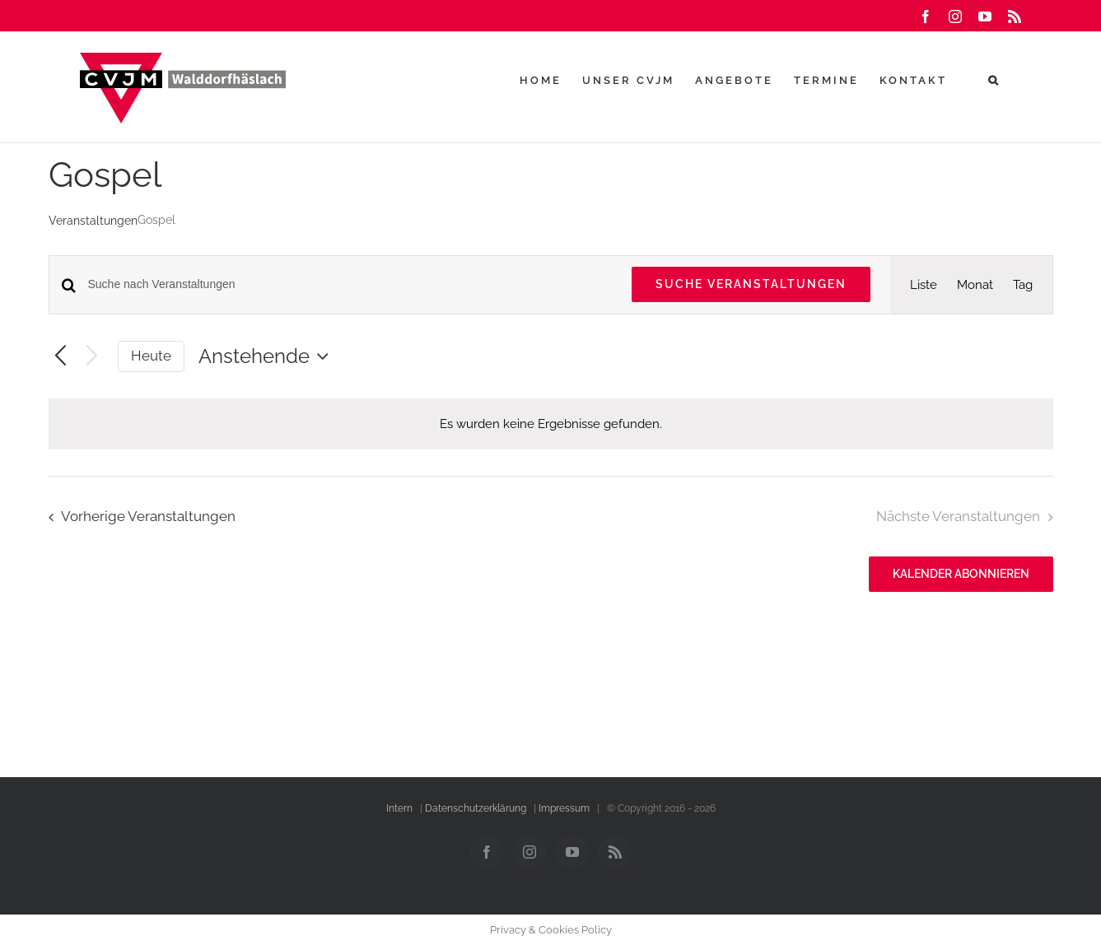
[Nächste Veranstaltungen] (92, 357)
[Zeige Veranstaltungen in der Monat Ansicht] (975, 285)
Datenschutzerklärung (475, 808)
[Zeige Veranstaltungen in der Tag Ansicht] (1023, 285)
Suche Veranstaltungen (751, 284)
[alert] (551, 423)
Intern (399, 808)
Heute (151, 355)
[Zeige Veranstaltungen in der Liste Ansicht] (923, 285)
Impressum (564, 808)
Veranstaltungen (93, 220)
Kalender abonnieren (961, 573)
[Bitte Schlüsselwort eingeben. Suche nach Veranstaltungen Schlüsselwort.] (350, 284)
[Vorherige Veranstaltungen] (60, 357)
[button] (994, 80)
